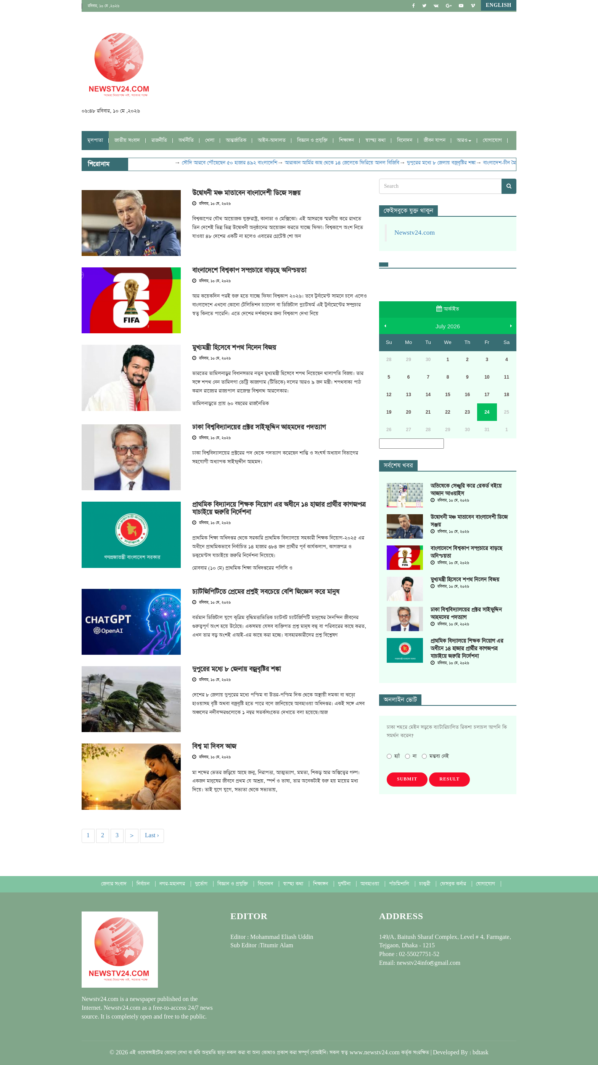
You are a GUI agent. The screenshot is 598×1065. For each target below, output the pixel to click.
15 (447, 394)
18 (506, 394)
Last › (152, 835)
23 (467, 412)
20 (408, 412)
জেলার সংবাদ (114, 884)
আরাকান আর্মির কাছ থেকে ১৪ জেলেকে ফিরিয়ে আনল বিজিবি (350, 162)
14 (428, 394)
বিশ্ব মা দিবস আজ (214, 746)
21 (428, 412)
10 (486, 377)
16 (467, 394)
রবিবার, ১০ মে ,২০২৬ (103, 6)
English (498, 5)
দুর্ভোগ (202, 884)
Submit (407, 779)
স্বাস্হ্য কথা (375, 140)
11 (506, 377)
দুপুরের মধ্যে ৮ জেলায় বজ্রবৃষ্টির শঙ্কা (449, 162)
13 (408, 394)
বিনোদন (404, 140)
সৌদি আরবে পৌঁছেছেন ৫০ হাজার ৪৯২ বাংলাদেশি (237, 162)
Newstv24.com (414, 233)
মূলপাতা (95, 140)
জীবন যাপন (434, 140)
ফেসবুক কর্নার (454, 884)
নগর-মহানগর (172, 884)
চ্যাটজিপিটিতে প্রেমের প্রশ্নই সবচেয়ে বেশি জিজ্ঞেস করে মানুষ (265, 592)
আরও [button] (464, 140)
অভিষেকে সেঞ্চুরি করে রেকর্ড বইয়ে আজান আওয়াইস (466, 489)
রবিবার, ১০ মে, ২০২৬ (211, 203)
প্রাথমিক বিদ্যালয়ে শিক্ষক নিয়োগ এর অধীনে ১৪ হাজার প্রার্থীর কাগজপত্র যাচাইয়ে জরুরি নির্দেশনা (278, 508)
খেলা (209, 140)
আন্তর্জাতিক (236, 140)
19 (388, 412)
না (410, 756)
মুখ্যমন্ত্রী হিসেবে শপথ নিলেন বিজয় (234, 348)
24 (486, 412)
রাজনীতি (159, 140)
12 (388, 394)
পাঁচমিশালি (400, 884)
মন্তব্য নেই (435, 756)
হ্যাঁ (393, 756)
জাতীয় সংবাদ (127, 140)
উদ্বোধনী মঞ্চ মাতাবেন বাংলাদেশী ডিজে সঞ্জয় (246, 193)
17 (486, 394)
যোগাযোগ (492, 140)
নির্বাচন (144, 884)
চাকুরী (425, 884)
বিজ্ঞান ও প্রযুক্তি (312, 140)
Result (449, 779)
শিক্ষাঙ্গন (346, 140)
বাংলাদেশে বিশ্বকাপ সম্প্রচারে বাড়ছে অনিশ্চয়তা (249, 270)
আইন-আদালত (272, 140)
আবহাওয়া (370, 884)
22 (447, 412)
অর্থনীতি (186, 140)
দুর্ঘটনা (345, 884)
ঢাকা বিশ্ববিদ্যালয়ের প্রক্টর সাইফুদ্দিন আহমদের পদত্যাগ (259, 427)
